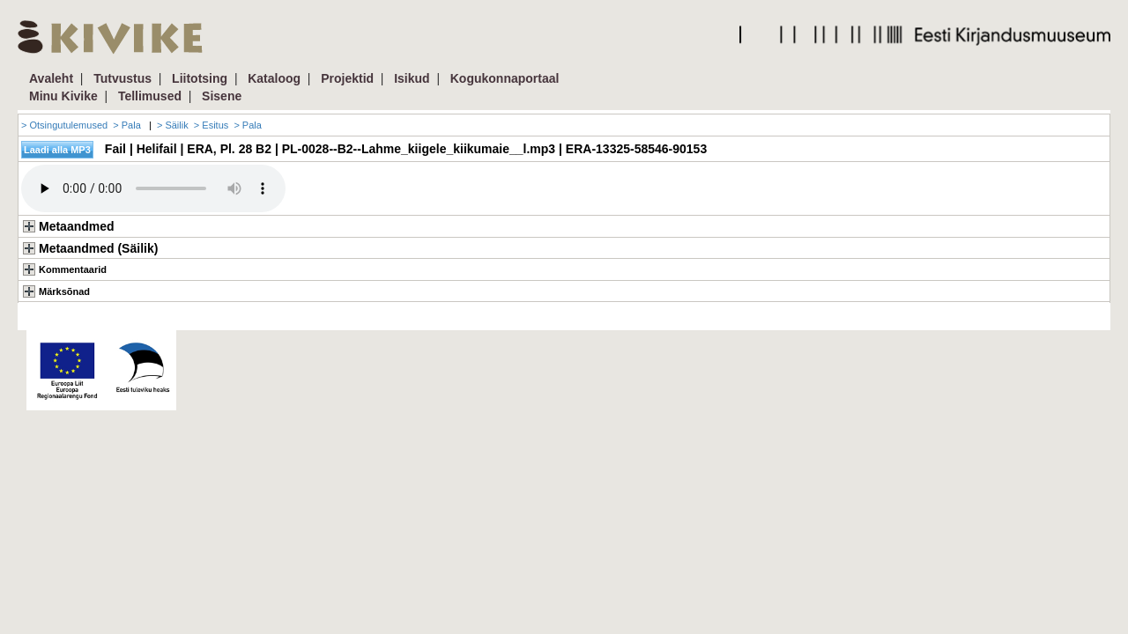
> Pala (127, 125)
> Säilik (173, 125)
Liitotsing (199, 78)
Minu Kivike (63, 96)
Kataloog (274, 78)
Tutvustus (122, 78)
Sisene (221, 96)
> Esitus (211, 125)
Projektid (347, 78)
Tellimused (150, 96)
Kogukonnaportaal (505, 78)
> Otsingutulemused (64, 125)
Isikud (411, 78)
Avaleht (51, 78)
